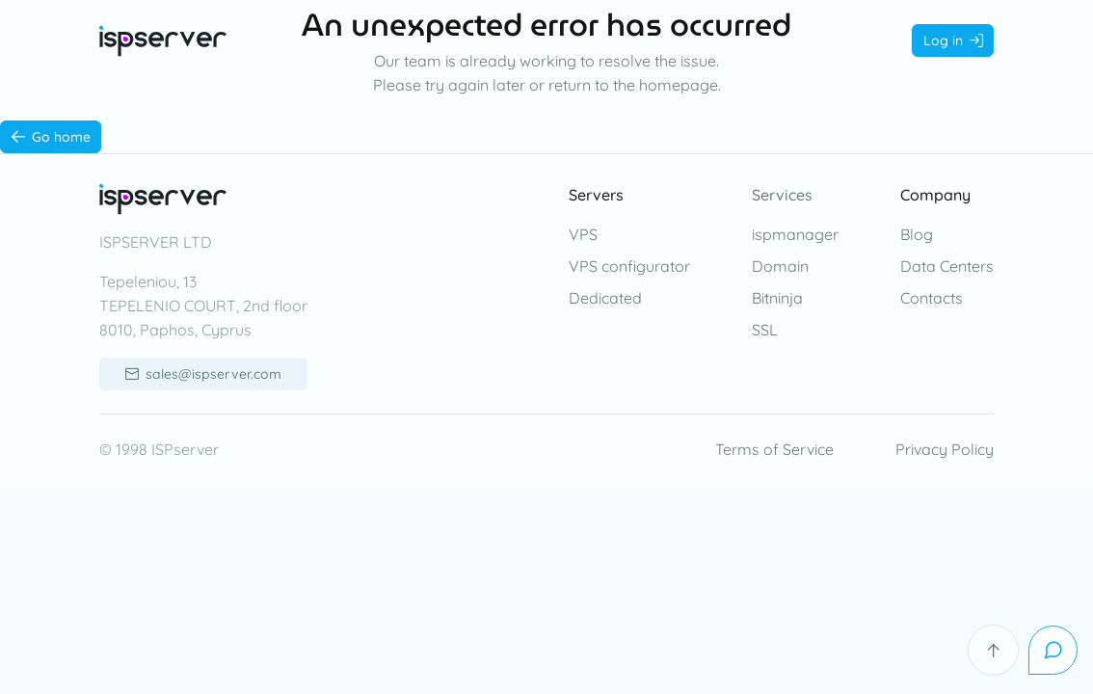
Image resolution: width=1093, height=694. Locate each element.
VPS (583, 234)
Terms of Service (774, 449)
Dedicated (605, 297)
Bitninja (777, 297)
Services (782, 194)
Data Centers (947, 266)
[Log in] (953, 40)
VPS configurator (629, 266)
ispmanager (795, 234)
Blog (916, 234)
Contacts (931, 297)
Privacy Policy (944, 449)
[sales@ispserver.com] (203, 374)
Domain (780, 266)
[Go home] (50, 136)
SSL (765, 329)
